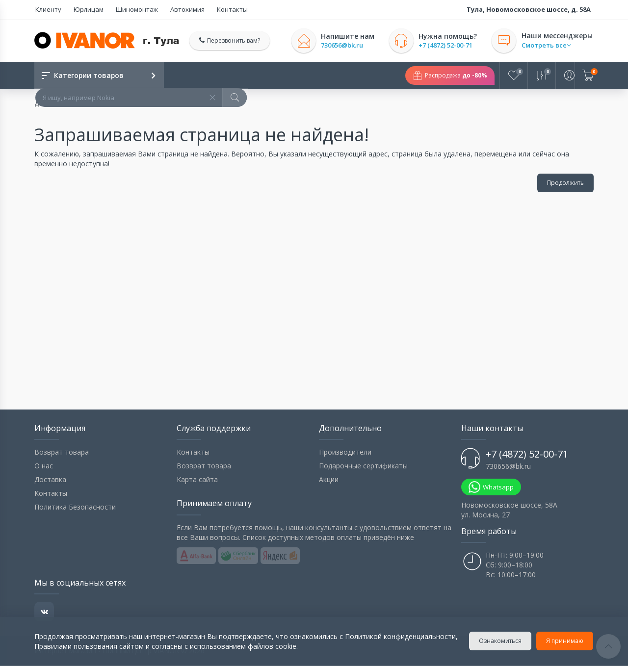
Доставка (50, 480)
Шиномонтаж (131, 9)
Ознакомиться (500, 641)
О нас (43, 466)
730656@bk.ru (343, 45)
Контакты (221, 9)
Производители (345, 452)
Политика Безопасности (75, 507)
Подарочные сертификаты (363, 466)
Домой (45, 103)
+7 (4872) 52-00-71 (447, 45)
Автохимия (179, 9)
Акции (329, 480)
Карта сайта (197, 480)
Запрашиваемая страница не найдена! (136, 103)
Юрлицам (85, 9)
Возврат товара (61, 452)
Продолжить (565, 183)
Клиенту (47, 9)
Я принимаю (565, 641)
